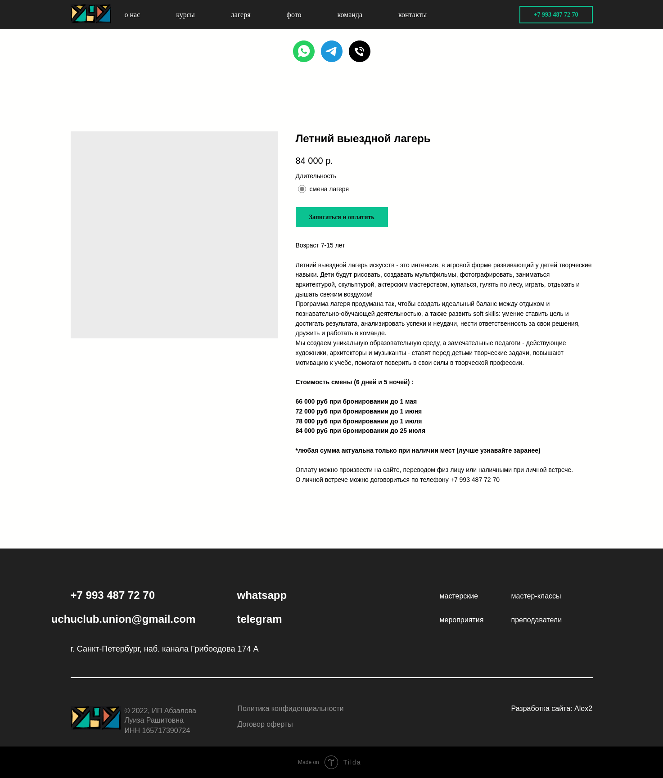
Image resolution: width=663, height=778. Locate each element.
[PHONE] (359, 51)
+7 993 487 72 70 (475, 479)
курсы (185, 14)
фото (294, 14)
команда (350, 14)
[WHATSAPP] (304, 51)
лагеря (241, 14)
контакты (412, 14)
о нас (132, 14)
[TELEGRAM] (332, 51)
